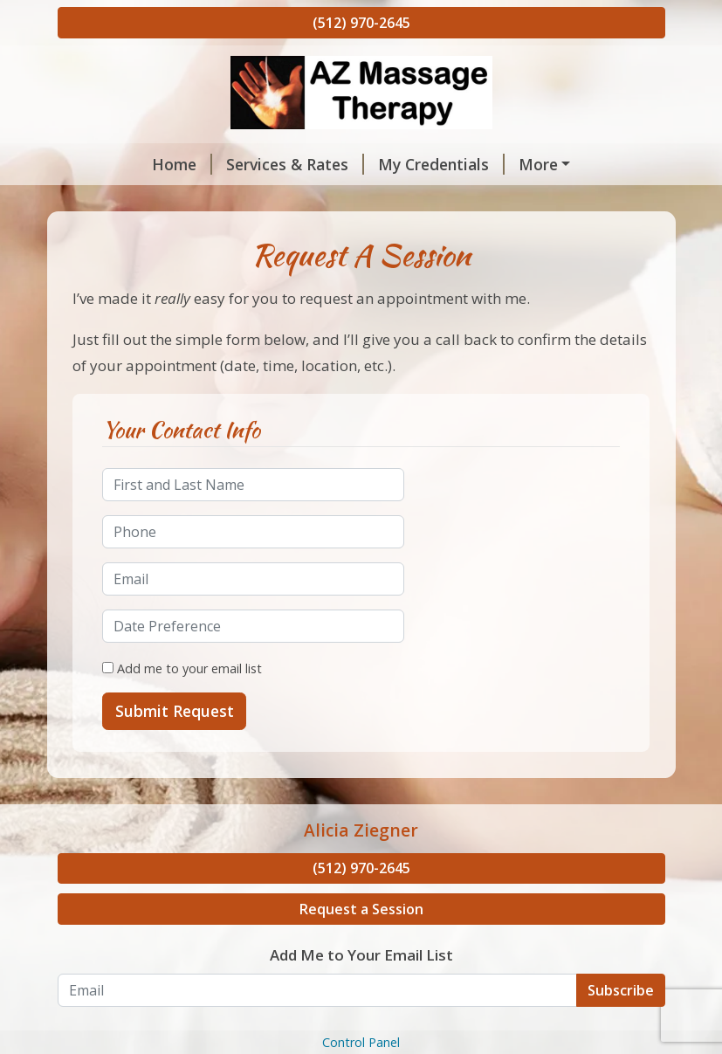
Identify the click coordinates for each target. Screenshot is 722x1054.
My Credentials (361, 164)
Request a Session (361, 983)
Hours (268, 200)
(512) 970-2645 (361, 22)
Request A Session (147, 200)
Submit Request (174, 785)
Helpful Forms (374, 200)
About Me (483, 164)
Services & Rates (215, 164)
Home (102, 164)
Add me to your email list (182, 742)
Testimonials (504, 200)
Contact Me (115, 238)
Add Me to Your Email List (361, 1029)
